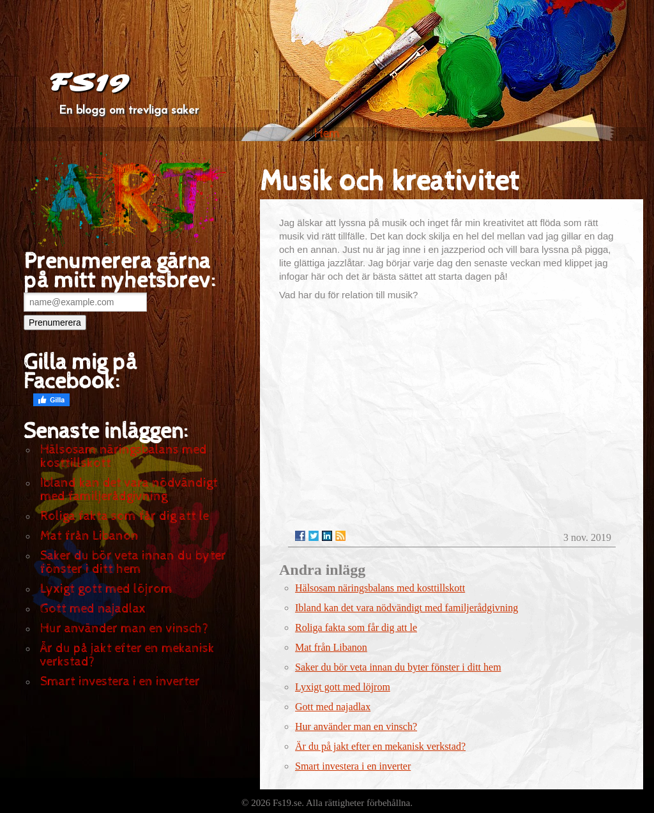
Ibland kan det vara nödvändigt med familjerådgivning (129, 490)
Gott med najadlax (93, 609)
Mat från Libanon (89, 536)
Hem (327, 133)
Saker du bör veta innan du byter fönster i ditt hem (133, 563)
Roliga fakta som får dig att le (124, 516)
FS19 (88, 83)
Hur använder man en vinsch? (124, 628)
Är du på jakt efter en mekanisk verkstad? (127, 655)
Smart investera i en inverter (120, 681)
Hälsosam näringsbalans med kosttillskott (123, 457)
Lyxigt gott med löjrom (106, 589)
